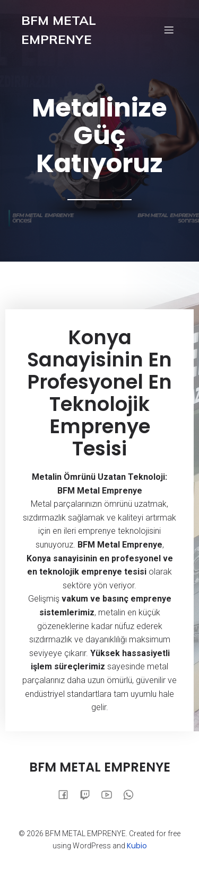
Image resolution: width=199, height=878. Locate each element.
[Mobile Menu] (169, 30)
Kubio (137, 845)
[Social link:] (67, 794)
